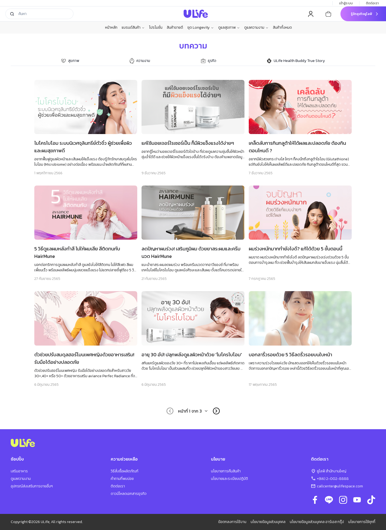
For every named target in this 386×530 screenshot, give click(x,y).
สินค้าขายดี (175, 27)
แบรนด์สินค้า (133, 27)
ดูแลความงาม (256, 27)
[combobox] (193, 411)
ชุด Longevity (200, 27)
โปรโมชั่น (155, 27)
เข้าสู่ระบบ (346, 3)
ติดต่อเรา (373, 3)
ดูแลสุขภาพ (229, 27)
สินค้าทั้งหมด (282, 27)
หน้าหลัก (111, 27)
